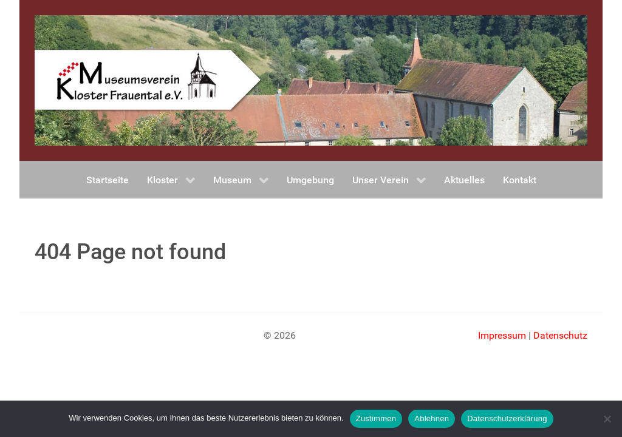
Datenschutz (560, 335)
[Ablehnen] (607, 419)
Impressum (502, 335)
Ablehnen (431, 418)
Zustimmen (376, 418)
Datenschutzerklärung (507, 418)
